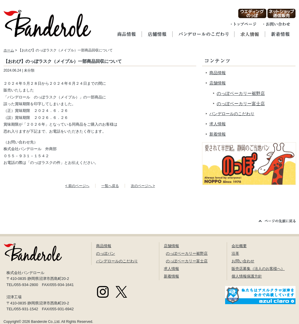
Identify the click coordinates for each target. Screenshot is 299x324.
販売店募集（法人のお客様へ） (258, 268)
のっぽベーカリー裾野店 (241, 93)
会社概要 (239, 246)
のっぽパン (105, 253)
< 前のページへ (77, 186)
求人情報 (217, 124)
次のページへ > (143, 186)
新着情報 (217, 134)
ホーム (9, 50)
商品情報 (217, 72)
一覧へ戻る (110, 186)
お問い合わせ (243, 261)
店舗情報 (217, 83)
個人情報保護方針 (247, 276)
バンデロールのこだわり (231, 113)
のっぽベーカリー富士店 (241, 103)
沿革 (235, 253)
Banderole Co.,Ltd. (45, 322)
